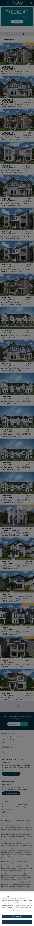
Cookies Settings (17, 910)
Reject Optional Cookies (17, 916)
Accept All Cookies (17, 922)
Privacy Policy (28, 907)
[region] (17, 908)
